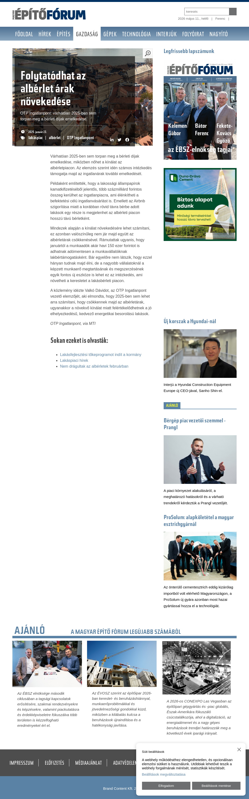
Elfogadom (166, 786)
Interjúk (166, 35)
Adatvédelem (125, 763)
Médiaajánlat (88, 763)
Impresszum (21, 763)
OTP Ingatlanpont (80, 138)
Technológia (136, 35)
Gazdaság (87, 35)
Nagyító (218, 35)
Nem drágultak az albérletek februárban (94, 366)
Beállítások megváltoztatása (164, 774)
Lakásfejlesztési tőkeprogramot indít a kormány (100, 355)
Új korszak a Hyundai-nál (190, 322)
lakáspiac (35, 138)
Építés (64, 35)
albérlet (55, 138)
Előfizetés (54, 763)
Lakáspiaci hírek (74, 360)
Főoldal (24, 35)
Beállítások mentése (216, 786)
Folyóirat (193, 35)
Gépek (110, 35)
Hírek (44, 35)
